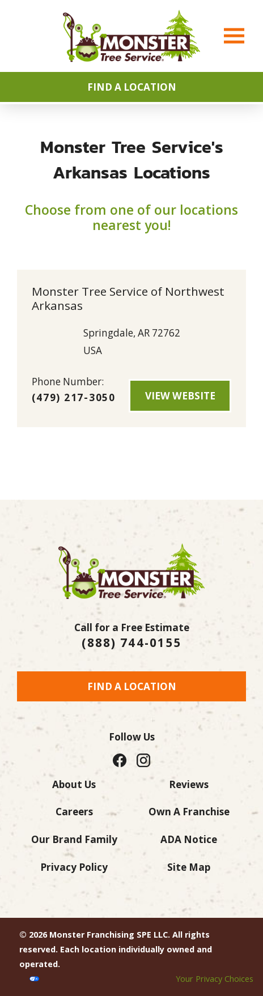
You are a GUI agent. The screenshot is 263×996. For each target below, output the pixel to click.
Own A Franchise (189, 811)
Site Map (188, 867)
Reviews (189, 784)
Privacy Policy (74, 867)
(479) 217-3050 (74, 397)
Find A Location (131, 86)
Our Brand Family (74, 839)
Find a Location (131, 686)
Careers (74, 811)
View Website (180, 395)
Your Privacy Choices (214, 978)
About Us (74, 784)
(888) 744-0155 (131, 643)
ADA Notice (188, 839)
